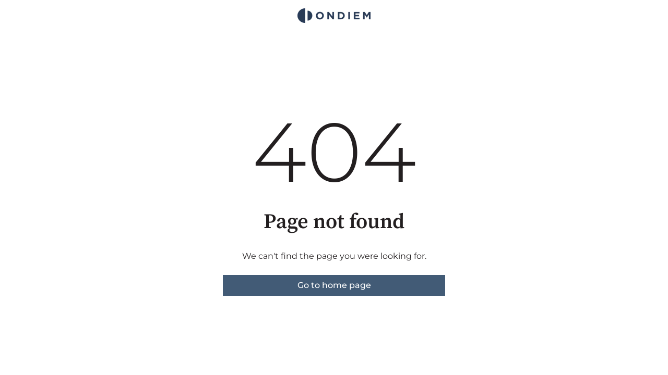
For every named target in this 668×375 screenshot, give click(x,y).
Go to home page (334, 285)
